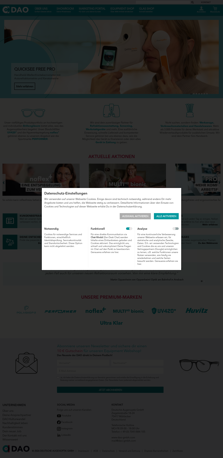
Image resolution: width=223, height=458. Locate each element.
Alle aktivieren (166, 216)
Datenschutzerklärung (129, 206)
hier (116, 252)
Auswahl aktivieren (135, 216)
